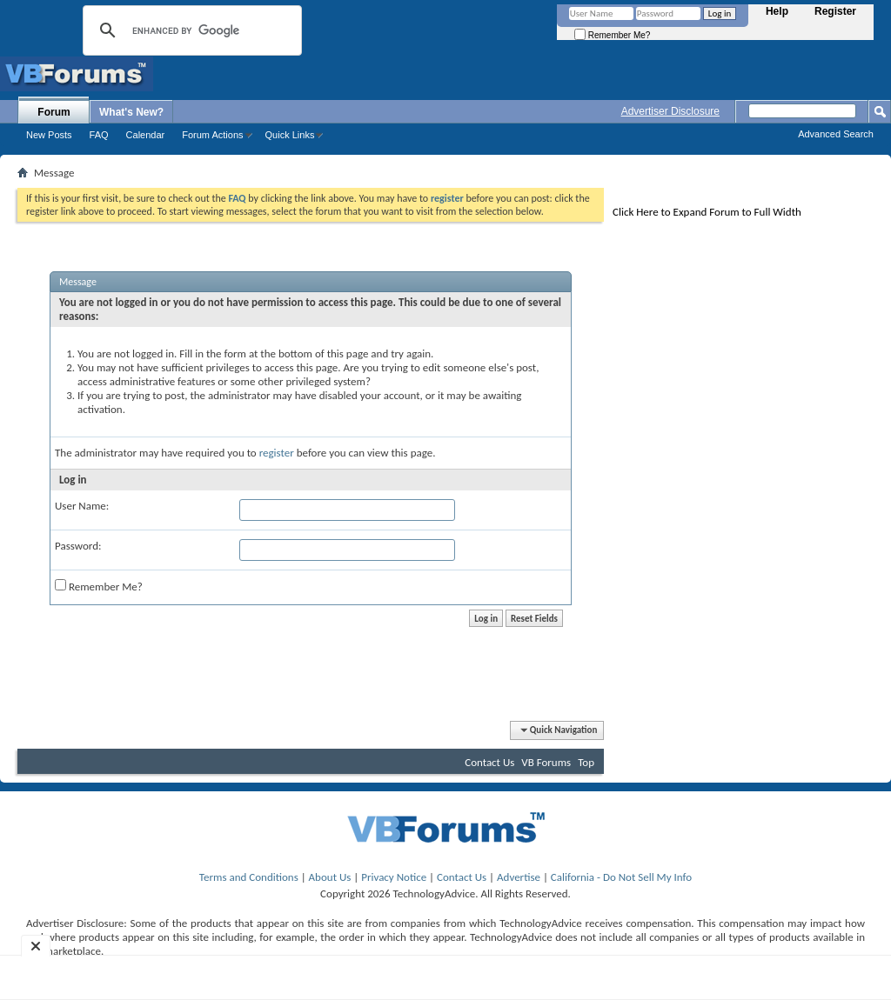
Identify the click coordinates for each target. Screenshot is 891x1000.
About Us (330, 876)
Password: (78, 545)
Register (835, 11)
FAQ (99, 135)
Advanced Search (836, 134)
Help (777, 11)
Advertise (518, 876)
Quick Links (290, 135)
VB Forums (546, 762)
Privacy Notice (393, 876)
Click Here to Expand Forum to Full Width (707, 211)
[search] (189, 30)
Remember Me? (612, 35)
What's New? (131, 112)
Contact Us (489, 762)
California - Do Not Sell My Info (621, 876)
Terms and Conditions (248, 876)
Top (586, 762)
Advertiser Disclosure (670, 111)
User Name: (82, 505)
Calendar (145, 135)
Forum (53, 112)
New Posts (49, 135)
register (276, 452)
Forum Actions (212, 135)
